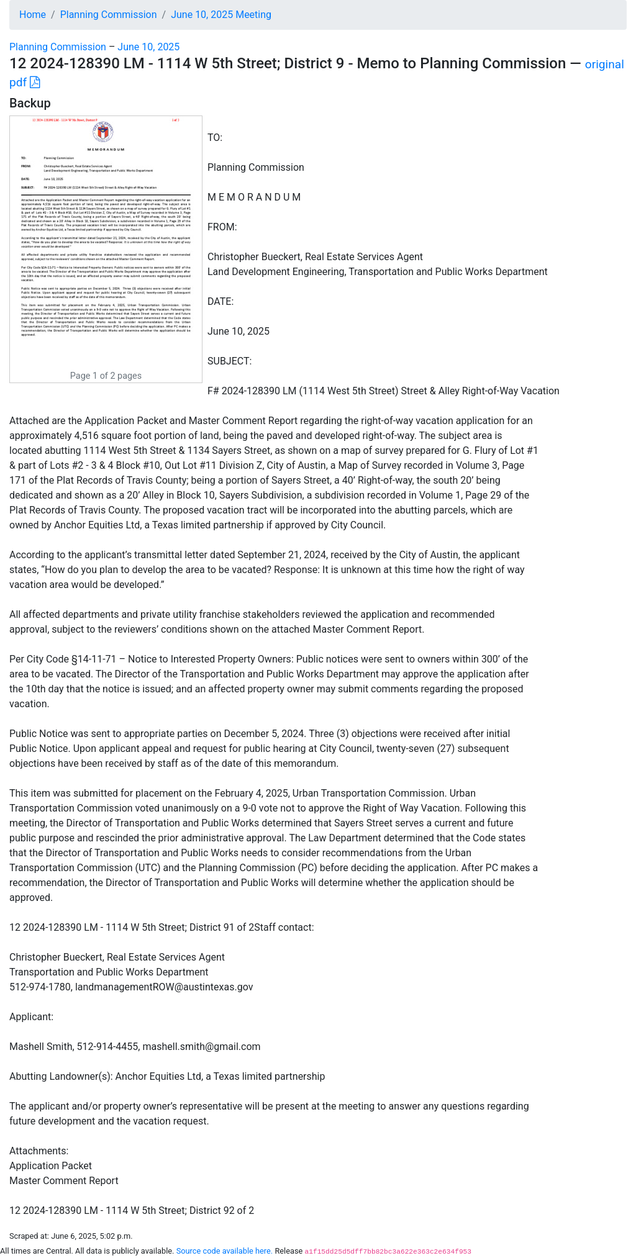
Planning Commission (108, 14)
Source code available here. (224, 1251)
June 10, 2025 (148, 47)
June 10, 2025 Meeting (221, 14)
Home (32, 14)
